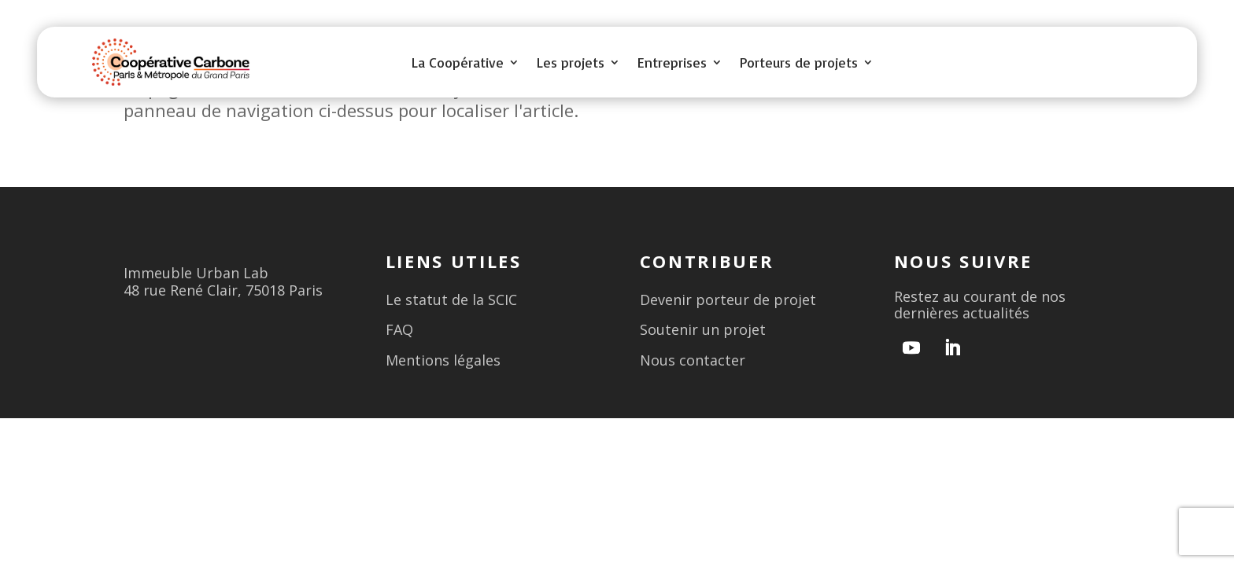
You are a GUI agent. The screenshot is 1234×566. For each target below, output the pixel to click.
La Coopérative (458, 64)
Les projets (570, 64)
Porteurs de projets (799, 64)
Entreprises (672, 64)
